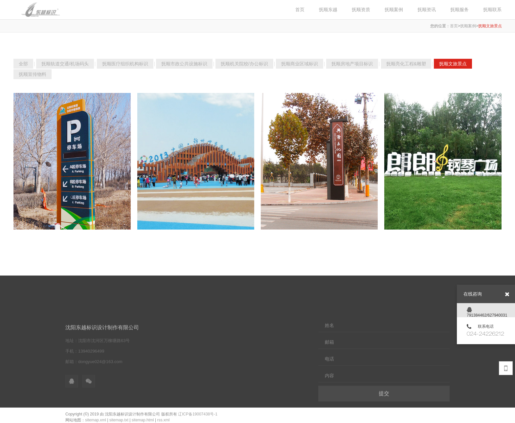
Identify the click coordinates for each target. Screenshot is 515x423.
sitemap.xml (95, 420)
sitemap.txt (118, 420)
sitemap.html (143, 420)
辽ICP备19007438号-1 (197, 414)
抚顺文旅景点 (490, 26)
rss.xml (163, 420)
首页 (454, 26)
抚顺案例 (468, 26)
